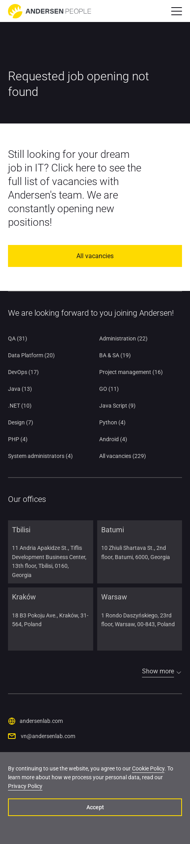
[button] (176, 11)
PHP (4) (18, 439)
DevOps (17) (23, 372)
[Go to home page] (49, 11)
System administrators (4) (40, 456)
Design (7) (20, 422)
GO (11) (109, 389)
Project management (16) (131, 372)
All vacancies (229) (122, 456)
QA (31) (17, 338)
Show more (158, 671)
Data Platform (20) (31, 355)
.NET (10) (20, 405)
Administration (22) (123, 338)
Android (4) (113, 439)
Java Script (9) (117, 405)
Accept (95, 807)
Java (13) (20, 389)
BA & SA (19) (115, 355)
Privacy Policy (25, 786)
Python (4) (112, 422)
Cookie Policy (148, 768)
